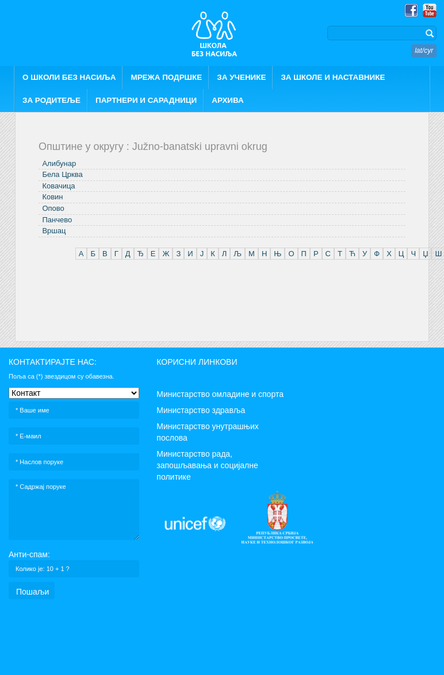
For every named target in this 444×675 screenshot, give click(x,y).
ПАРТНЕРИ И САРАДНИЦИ (146, 100)
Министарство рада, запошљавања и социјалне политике (207, 465)
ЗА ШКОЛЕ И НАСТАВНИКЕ (333, 77)
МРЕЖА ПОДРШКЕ (166, 77)
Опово (53, 208)
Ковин (52, 196)
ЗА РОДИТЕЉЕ (51, 100)
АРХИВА (228, 100)
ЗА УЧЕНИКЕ (241, 77)
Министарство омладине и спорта (220, 394)
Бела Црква (62, 174)
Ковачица (58, 186)
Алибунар (59, 163)
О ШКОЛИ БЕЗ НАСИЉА (69, 77)
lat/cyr (424, 51)
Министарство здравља (200, 410)
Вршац (54, 230)
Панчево (57, 219)
